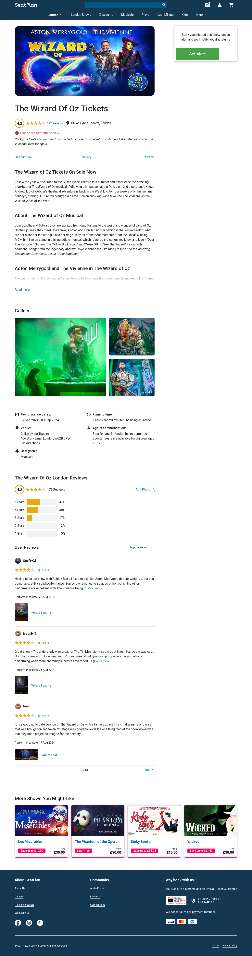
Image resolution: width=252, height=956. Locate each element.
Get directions (30, 443)
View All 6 (147, 392)
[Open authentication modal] (219, 5)
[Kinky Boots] (154, 841)
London (55, 15)
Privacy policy (229, 945)
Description (23, 157)
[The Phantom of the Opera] (98, 841)
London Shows (81, 15)
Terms (215, 945)
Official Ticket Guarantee (221, 888)
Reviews (149, 157)
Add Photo (123, 489)
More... (200, 15)
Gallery (86, 157)
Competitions (98, 904)
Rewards (95, 896)
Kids (185, 15)
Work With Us (23, 912)
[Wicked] (210, 841)
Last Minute (165, 15)
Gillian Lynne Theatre (35, 434)
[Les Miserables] (41, 841)
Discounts (106, 15)
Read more (22, 290)
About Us (21, 887)
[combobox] (126, 5)
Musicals (127, 15)
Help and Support (26, 904)
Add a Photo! (98, 887)
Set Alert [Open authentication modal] (206, 55)
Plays (145, 15)
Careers (20, 896)
